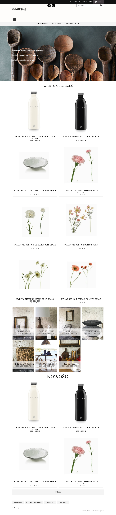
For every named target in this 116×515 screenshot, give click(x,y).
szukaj (101, 5)
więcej (58, 492)
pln (98, 2)
